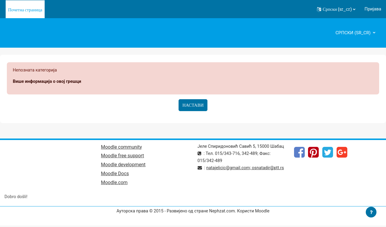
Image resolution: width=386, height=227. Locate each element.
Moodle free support (122, 157)
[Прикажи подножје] (371, 212)
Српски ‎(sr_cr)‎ (353, 32)
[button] (336, 9)
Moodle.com (114, 184)
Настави (193, 105)
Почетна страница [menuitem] (25, 10)
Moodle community (121, 147)
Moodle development (123, 166)
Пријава (373, 9)
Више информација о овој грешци (48, 82)
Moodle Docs (115, 175)
